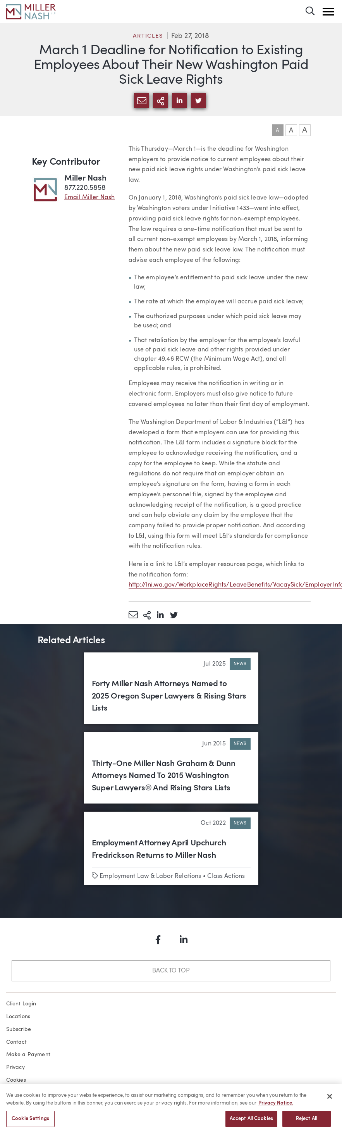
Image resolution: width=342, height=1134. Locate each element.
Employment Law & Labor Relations (150, 876)
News (240, 664)
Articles (148, 36)
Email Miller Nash (89, 197)
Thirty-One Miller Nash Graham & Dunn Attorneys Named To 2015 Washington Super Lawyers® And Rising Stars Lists (163, 776)
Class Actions (226, 876)
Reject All (306, 1121)
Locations (18, 1016)
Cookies (16, 1080)
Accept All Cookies (251, 1121)
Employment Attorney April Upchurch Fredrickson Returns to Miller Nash (159, 849)
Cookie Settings (30, 1121)
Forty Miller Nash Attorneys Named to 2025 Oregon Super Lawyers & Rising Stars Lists (169, 696)
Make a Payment (28, 1054)
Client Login (21, 1004)
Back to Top (171, 971)
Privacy (15, 1067)
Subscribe (18, 1029)
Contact (16, 1042)
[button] (328, 11)
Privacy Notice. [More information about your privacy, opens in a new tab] (275, 1105)
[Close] (329, 1098)
